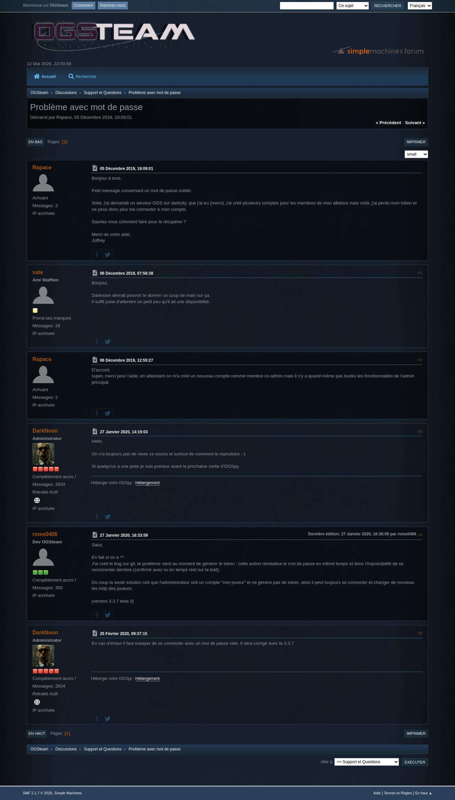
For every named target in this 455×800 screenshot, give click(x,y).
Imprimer (416, 142)
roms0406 (45, 534)
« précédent (388, 122)
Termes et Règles (398, 793)
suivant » (415, 122)
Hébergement (147, 482)
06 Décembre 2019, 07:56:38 (126, 273)
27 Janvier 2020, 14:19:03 (124, 432)
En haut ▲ (423, 793)
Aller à (326, 762)
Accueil (45, 76)
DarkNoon (45, 431)
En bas (35, 142)
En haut (36, 733)
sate (37, 272)
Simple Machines (68, 793)
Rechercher (82, 76)
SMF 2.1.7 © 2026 (37, 793)
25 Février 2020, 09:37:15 (123, 633)
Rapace (42, 167)
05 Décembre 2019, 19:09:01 (126, 168)
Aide (377, 793)
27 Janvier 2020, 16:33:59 (124, 535)
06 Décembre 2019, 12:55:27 (126, 360)
